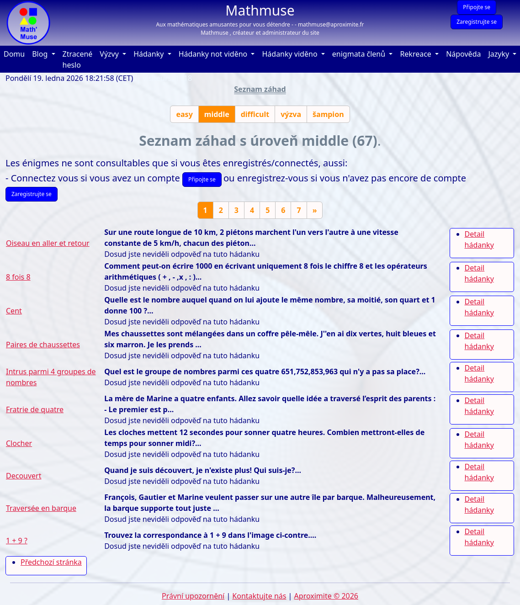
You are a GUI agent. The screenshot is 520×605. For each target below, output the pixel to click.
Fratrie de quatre (35, 409)
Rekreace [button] (416, 54)
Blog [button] (40, 54)
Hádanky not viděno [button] (214, 54)
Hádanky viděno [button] (290, 54)
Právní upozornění (193, 596)
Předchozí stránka (51, 562)
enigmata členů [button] (359, 54)
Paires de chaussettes (43, 345)
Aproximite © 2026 (326, 596)
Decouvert (24, 476)
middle (216, 114)
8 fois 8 (18, 277)
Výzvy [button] (110, 54)
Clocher (19, 443)
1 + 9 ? (16, 541)
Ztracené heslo (78, 59)
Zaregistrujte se (476, 22)
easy (184, 114)
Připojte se (476, 7)
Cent (14, 311)
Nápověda (465, 53)
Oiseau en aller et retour (48, 243)
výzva (291, 114)
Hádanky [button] (149, 54)
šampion (328, 114)
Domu (16, 53)
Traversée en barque (41, 508)
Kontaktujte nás (259, 596)
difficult (255, 114)
